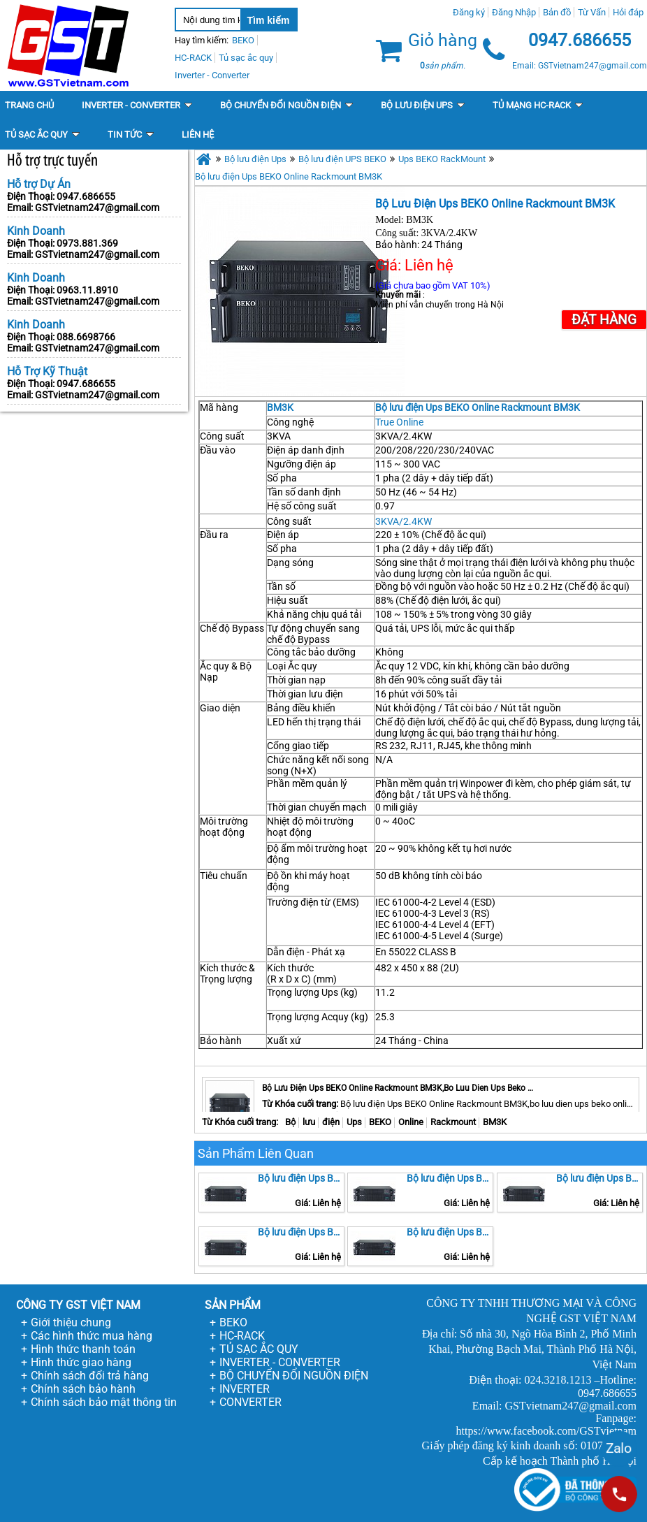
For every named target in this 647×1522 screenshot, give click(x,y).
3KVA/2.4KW (403, 521)
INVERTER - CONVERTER (279, 1362)
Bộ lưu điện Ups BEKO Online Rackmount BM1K (450, 1178)
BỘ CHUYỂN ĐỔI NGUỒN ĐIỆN (293, 1375)
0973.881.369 (87, 243)
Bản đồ (557, 12)
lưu (309, 1122)
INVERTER (244, 1389)
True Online (399, 422)
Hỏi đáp (628, 12)
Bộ (290, 1122)
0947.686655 (86, 196)
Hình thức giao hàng (81, 1362)
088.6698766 (86, 336)
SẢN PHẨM (233, 1305)
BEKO (380, 1122)
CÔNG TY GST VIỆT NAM (78, 1305)
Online (410, 1122)
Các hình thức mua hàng (91, 1335)
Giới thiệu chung (71, 1322)
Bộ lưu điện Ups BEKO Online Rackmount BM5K (450, 1232)
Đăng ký (469, 12)
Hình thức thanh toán (83, 1349)
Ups (354, 1122)
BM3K (280, 407)
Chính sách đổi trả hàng (90, 1375)
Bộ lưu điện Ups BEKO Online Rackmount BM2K (301, 1178)
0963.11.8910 (87, 290)
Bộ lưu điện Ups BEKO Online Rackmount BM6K (301, 1232)
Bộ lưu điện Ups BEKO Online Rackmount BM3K (288, 176)
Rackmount (453, 1122)
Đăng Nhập (514, 12)
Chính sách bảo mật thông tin (104, 1402)
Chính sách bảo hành (83, 1389)
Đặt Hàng (604, 320)
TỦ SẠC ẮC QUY (258, 1349)
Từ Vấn (592, 12)
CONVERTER (250, 1402)
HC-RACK (242, 1335)
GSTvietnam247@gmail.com (97, 207)
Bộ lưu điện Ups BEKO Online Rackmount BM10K (599, 1178)
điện (331, 1122)
